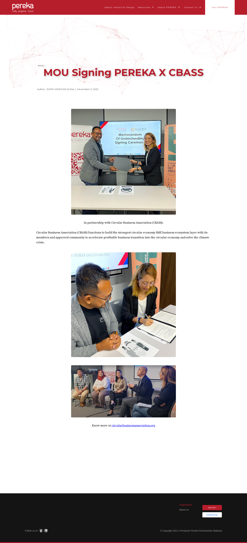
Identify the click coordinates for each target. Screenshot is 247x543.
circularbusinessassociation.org (133, 425)
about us (184, 509)
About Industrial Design (120, 7)
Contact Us (191, 7)
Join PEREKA (220, 7)
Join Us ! (212, 508)
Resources (144, 7)
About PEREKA (167, 7)
